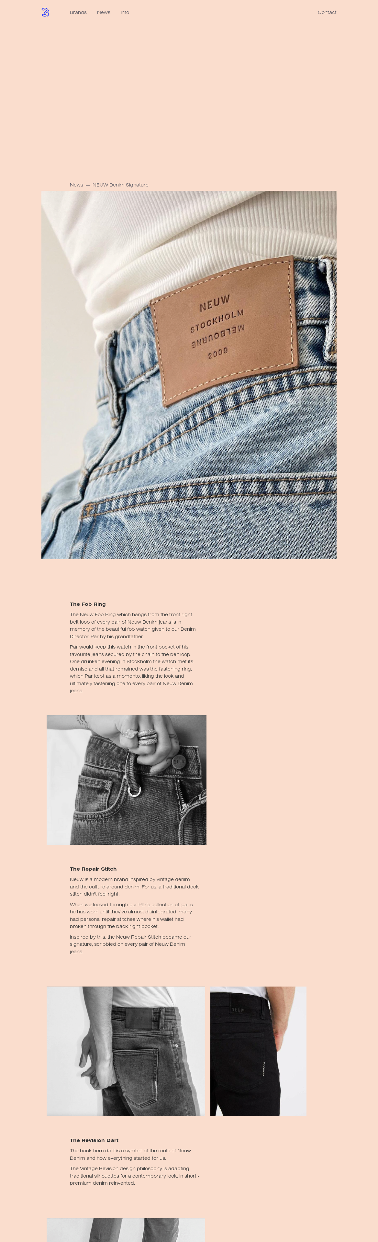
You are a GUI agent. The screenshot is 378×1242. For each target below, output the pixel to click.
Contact (327, 12)
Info (125, 12)
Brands (78, 12)
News (103, 12)
